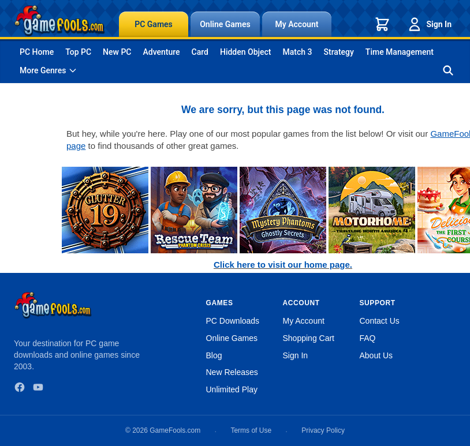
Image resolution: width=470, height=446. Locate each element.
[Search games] (448, 70)
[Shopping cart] (382, 24)
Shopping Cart (309, 338)
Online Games (225, 24)
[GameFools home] (59, 21)
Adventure (161, 52)
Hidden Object (245, 52)
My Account (297, 24)
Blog (214, 355)
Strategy (339, 52)
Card (200, 52)
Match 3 (297, 52)
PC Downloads (233, 320)
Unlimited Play (232, 389)
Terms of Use (250, 430)
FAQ (368, 338)
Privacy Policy (323, 430)
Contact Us (380, 320)
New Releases (232, 372)
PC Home (37, 52)
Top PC (78, 52)
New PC (117, 52)
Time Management (399, 52)
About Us (376, 355)
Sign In (429, 24)
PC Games (154, 24)
